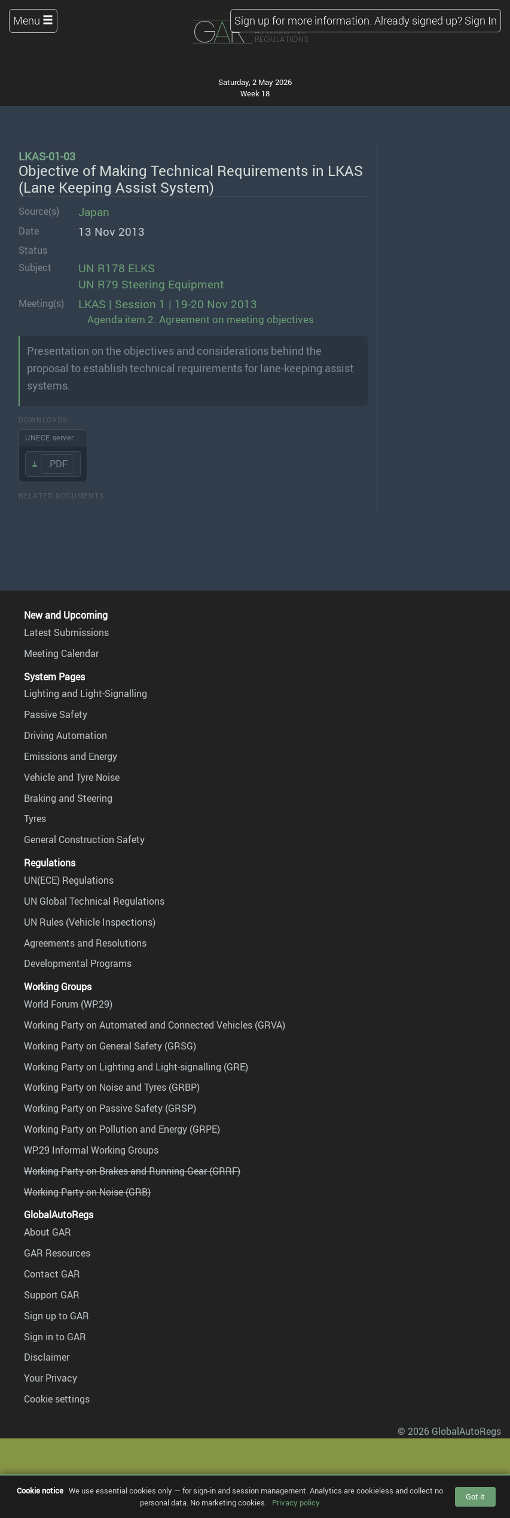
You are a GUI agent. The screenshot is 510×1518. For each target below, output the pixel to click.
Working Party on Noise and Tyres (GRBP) (112, 1087)
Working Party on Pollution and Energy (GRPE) (122, 1129)
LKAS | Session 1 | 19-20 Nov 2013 (167, 304)
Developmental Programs (78, 963)
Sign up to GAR (56, 1315)
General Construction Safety (84, 839)
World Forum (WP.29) (68, 1004)
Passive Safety (55, 714)
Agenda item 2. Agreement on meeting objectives (200, 319)
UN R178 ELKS (116, 268)
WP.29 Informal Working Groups (91, 1150)
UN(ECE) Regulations (69, 880)
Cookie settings (57, 1399)
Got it (475, 1496)
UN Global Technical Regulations (94, 901)
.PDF (57, 463)
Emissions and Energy (70, 756)
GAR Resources (57, 1253)
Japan (93, 212)
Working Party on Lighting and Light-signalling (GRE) (136, 1066)
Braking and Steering (68, 798)
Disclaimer (46, 1357)
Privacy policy (296, 1502)
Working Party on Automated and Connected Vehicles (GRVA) (154, 1025)
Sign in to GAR (55, 1336)
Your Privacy (50, 1378)
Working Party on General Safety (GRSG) (110, 1045)
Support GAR (52, 1294)
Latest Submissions (66, 632)
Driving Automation (65, 735)
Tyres (35, 818)
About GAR (47, 1232)
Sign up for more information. (303, 20)
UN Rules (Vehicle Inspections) (89, 922)
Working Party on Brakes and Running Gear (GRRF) (132, 1171)
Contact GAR (52, 1273)
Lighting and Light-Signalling (85, 693)
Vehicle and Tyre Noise (72, 777)
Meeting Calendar (61, 653)
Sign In (481, 20)
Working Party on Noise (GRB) (87, 1191)
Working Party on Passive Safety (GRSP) (110, 1108)
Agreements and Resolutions (85, 943)
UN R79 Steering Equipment (151, 284)
